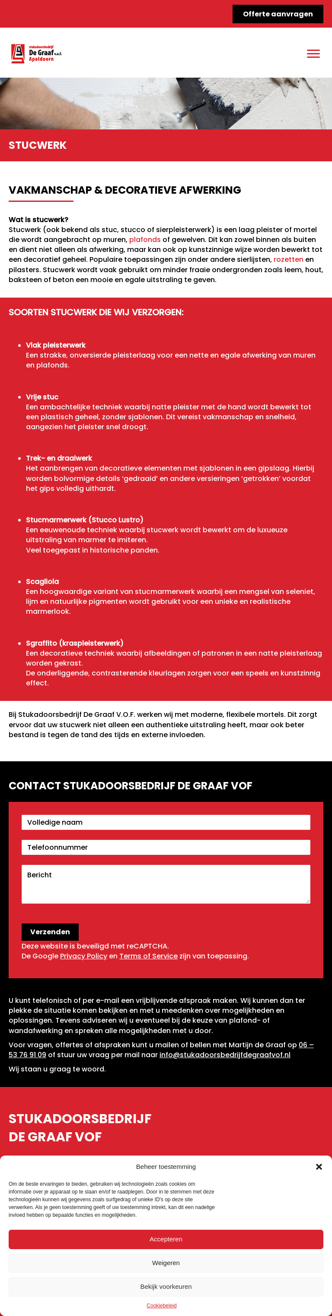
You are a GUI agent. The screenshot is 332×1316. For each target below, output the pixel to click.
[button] (319, 1166)
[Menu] (313, 54)
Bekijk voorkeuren (166, 1286)
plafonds (145, 240)
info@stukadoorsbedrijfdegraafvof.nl (225, 1055)
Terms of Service (148, 956)
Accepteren (166, 1239)
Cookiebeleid (161, 1306)
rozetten (288, 259)
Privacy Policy (83, 956)
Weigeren (166, 1262)
